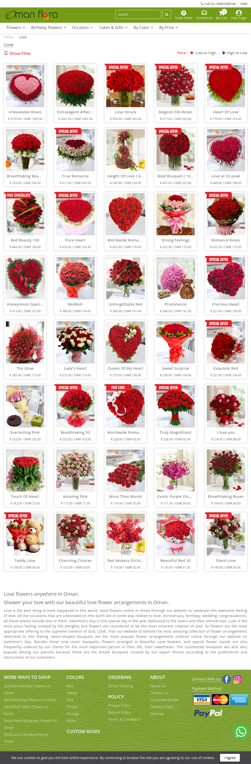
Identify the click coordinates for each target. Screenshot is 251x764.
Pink (70, 699)
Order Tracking (120, 685)
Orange (73, 713)
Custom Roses (83, 731)
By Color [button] (143, 27)
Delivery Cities (162, 706)
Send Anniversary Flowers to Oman (27, 689)
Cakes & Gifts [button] (113, 27)
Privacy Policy (119, 705)
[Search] (138, 14)
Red (70, 685)
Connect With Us (206, 679)
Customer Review (164, 699)
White (71, 720)
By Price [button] (168, 27)
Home (9, 37)
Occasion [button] (82, 27)
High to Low (234, 52)
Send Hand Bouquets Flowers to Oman (30, 724)
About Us (158, 685)
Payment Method (207, 688)
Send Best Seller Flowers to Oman (26, 710)
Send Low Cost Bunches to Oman (26, 738)
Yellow (72, 692)
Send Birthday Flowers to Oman (30, 699)
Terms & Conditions (124, 719)
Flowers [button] (16, 27)
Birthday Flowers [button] (48, 27)
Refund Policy (119, 712)
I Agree (229, 757)
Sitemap (157, 713)
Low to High (203, 52)
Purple (72, 706)
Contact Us (159, 692)
